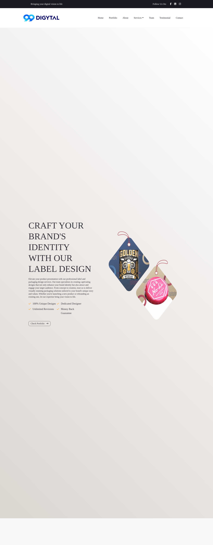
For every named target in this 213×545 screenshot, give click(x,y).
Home (101, 18)
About (125, 18)
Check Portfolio (38, 323)
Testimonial (164, 18)
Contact (179, 18)
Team (151, 18)
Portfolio (113, 18)
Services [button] (138, 18)
